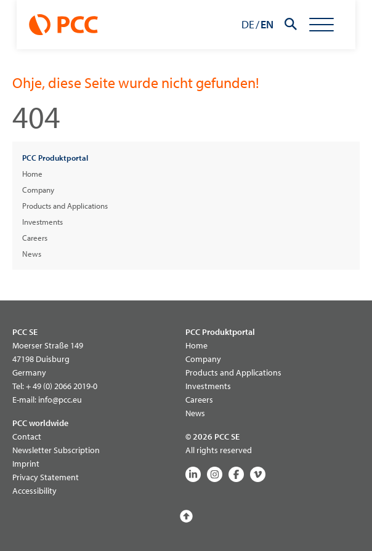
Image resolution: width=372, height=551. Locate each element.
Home (32, 174)
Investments (42, 222)
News (31, 254)
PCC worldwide (40, 422)
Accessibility (34, 490)
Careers (34, 238)
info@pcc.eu (60, 399)
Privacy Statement (45, 477)
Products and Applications (65, 206)
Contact (26, 436)
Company (38, 190)
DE (264, 24)
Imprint (25, 463)
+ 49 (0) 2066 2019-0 (61, 386)
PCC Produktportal (55, 158)
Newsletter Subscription (56, 450)
